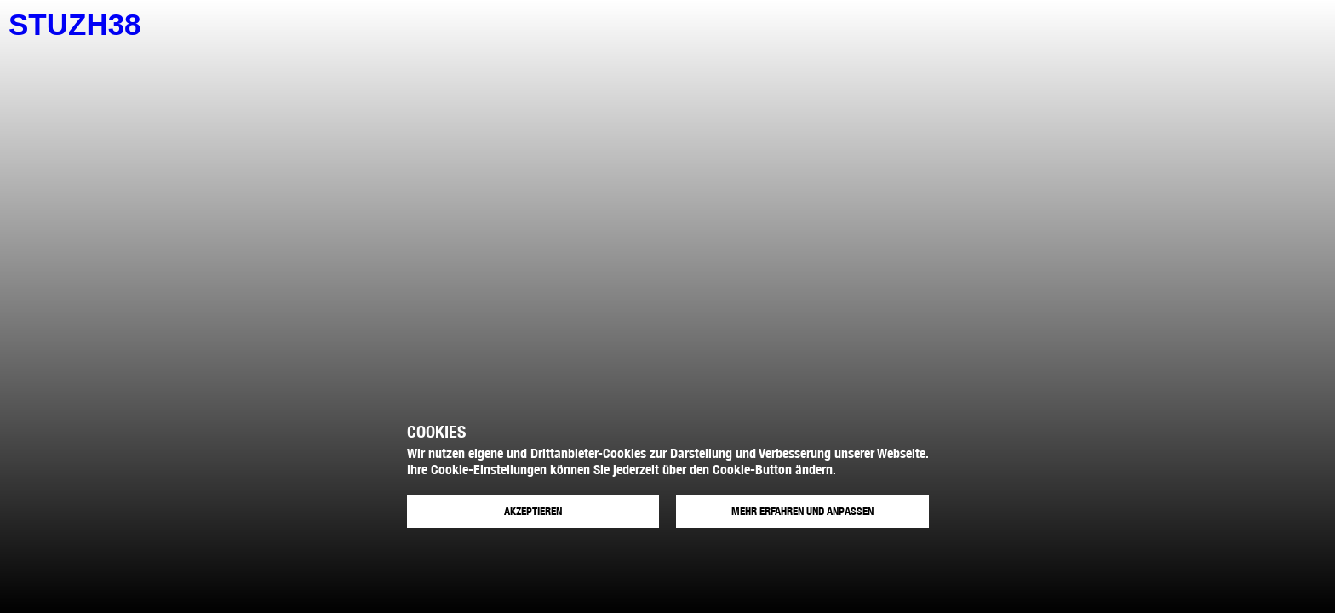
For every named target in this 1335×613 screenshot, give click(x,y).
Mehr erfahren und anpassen (802, 511)
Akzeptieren (533, 511)
